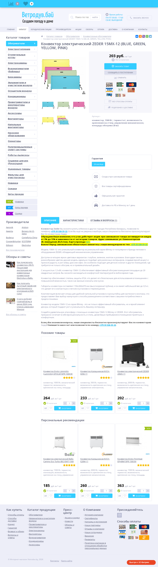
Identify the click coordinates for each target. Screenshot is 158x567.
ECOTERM (26, 241)
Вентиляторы (21, 118)
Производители (63, 29)
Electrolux (26, 245)
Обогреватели (21, 43)
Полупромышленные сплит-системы (21, 148)
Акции (78, 29)
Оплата (101, 29)
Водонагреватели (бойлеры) (21, 70)
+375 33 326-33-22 (107, 325)
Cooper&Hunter (13, 241)
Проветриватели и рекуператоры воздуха (19, 105)
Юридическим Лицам (41, 29)
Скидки (12, 188)
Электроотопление (21, 49)
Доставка (113, 29)
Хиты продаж (16, 194)
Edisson (9, 245)
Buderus (10, 237)
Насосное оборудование (21, 134)
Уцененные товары (19, 169)
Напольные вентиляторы (21, 126)
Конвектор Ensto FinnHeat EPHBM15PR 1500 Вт (129, 460)
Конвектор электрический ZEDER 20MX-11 (133, 372)
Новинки (13, 183)
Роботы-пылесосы (18, 155)
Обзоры (89, 29)
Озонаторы (14, 141)
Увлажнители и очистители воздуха (21, 84)
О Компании (128, 29)
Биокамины (21, 77)
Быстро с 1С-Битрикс (139, 562)
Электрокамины (21, 62)
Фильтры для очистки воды (21, 176)
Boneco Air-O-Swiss (28, 232)
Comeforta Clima (29, 237)
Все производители (15, 250)
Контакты (142, 29)
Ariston (25, 227)
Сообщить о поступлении (120, 72)
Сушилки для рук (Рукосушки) (18, 162)
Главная (11, 29)
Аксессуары (15, 113)
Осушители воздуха (20, 90)
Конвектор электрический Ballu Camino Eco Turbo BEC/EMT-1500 (58, 460)
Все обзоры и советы (16, 314)
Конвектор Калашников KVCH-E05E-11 (95, 372)
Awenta (9, 231)
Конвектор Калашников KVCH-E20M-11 (95, 460)
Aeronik (9, 227)
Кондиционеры (21, 96)
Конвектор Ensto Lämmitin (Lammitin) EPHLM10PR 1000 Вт (58, 372)
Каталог (22, 29)
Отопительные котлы (21, 56)
